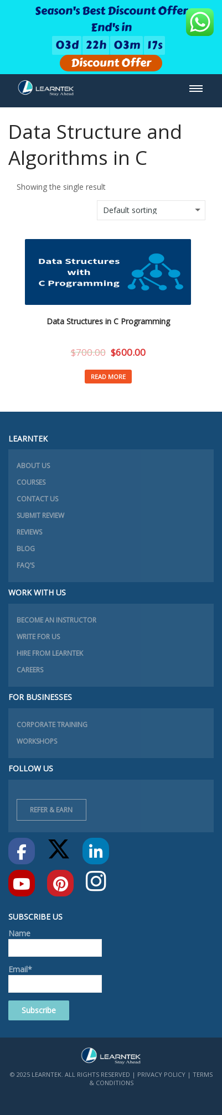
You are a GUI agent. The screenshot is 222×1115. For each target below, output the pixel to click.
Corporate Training (52, 724)
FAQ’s (25, 565)
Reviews (29, 532)
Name (55, 942)
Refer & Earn (51, 810)
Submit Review (40, 515)
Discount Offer (111, 63)
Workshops (37, 741)
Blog (26, 548)
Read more (108, 376)
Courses (31, 482)
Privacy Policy (161, 1074)
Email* (55, 978)
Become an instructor (56, 620)
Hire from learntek (50, 653)
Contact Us (37, 499)
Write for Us (38, 636)
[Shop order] (151, 210)
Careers (30, 670)
